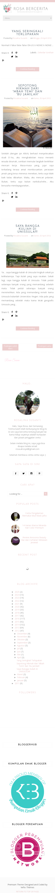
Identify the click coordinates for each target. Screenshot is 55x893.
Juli (18, 648)
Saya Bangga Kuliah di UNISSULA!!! (28, 229)
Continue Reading (27, 69)
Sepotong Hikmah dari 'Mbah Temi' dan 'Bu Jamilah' (27, 90)
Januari (20, 680)
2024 (17, 594)
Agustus (21, 645)
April (19, 657)
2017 (17, 615)
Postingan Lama (44, 346)
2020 (17, 606)
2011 (17, 683)
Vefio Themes (27, 887)
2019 (17, 609)
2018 (17, 612)
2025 (17, 591)
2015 (17, 621)
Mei (19, 654)
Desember (22, 633)
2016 (17, 618)
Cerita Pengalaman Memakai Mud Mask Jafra (34, 514)
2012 (17, 630)
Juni (19, 651)
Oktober (21, 639)
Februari (21, 677)
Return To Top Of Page (27, 891)
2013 (17, 627)
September (22, 642)
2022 (17, 600)
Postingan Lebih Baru (10, 347)
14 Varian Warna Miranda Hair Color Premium (34, 526)
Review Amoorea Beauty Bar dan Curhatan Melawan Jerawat (34, 540)
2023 (17, 597)
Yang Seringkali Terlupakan (27, 33)
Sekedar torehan (46, 52)
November (22, 636)
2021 (17, 603)
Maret (20, 674)
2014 (17, 624)
